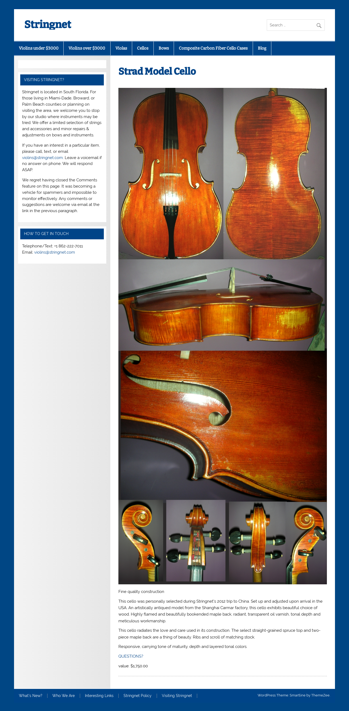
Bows (164, 48)
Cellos (142, 48)
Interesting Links (99, 696)
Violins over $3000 (87, 48)
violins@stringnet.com (54, 252)
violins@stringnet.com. (43, 157)
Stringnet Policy (138, 696)
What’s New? (30, 696)
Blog (262, 48)
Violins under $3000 (39, 48)
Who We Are (63, 696)
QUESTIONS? (130, 656)
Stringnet (47, 24)
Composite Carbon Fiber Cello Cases (213, 48)
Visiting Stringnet (177, 696)
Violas (121, 48)
